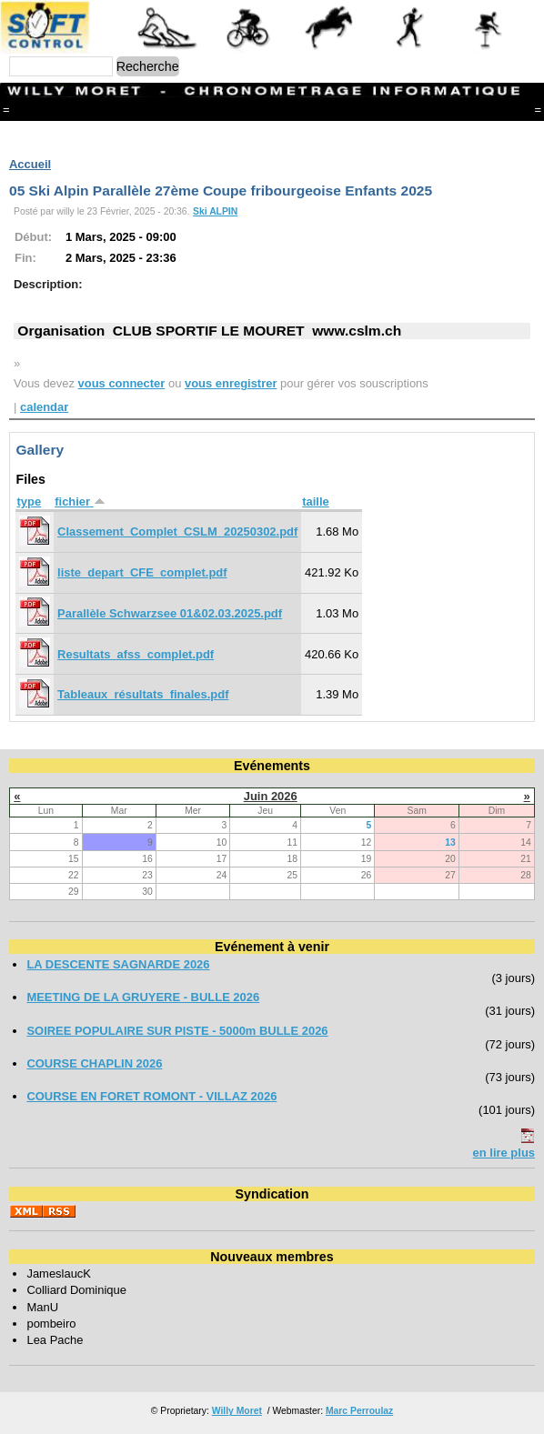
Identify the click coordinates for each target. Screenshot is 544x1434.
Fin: (25, 258)
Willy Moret (237, 1411)
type (28, 501)
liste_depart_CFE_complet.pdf (142, 572)
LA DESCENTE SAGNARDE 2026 (117, 964)
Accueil (30, 164)
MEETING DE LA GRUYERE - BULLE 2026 (142, 997)
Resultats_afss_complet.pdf (135, 654)
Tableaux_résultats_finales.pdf (142, 694)
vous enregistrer (231, 383)
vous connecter (122, 383)
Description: (48, 284)
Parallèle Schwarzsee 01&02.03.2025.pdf (169, 613)
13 (450, 842)
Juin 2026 (270, 796)
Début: (33, 237)
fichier (80, 501)
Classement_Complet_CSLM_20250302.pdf (177, 531)
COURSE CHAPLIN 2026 (94, 1063)
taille (315, 501)
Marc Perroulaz (359, 1411)
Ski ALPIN (215, 211)
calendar (44, 407)
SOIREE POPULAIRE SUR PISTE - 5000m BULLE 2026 (176, 1031)
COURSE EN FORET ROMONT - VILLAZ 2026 (151, 1096)
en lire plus (504, 1152)
